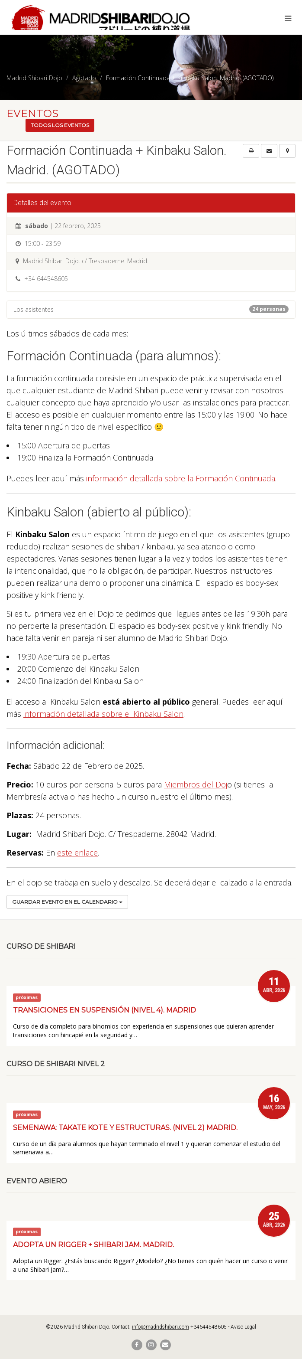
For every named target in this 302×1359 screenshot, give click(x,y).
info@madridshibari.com (160, 1327)
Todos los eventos (60, 125)
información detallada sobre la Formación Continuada (180, 478)
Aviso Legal (243, 1327)
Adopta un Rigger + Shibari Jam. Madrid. (93, 1245)
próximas (27, 997)
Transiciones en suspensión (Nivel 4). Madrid (104, 1010)
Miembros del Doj (195, 784)
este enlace (77, 852)
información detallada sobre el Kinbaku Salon (103, 714)
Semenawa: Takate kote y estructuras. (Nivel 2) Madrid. (125, 1128)
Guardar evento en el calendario (67, 901)
